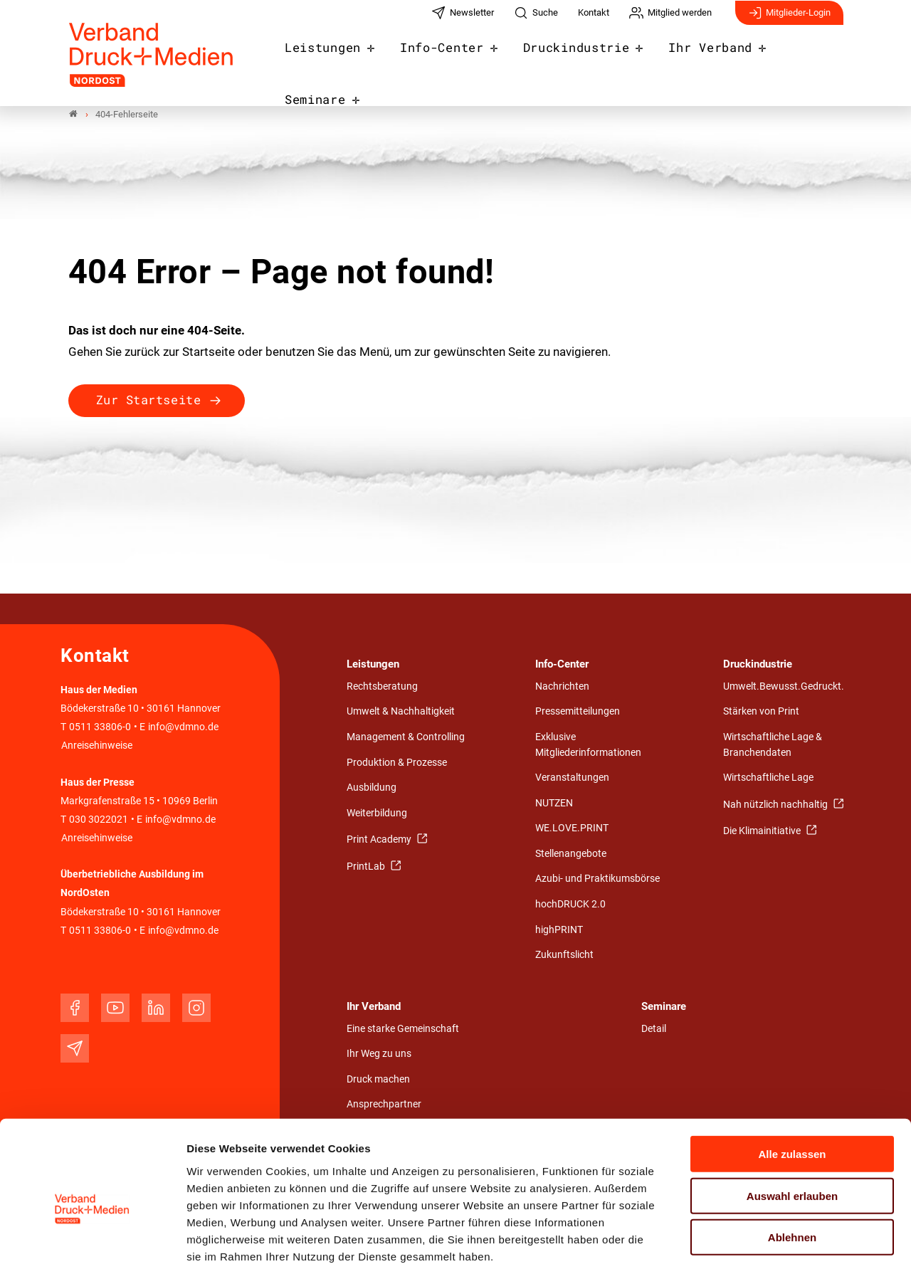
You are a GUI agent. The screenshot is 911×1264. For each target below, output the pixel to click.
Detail (653, 1029)
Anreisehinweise (96, 746)
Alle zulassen (792, 1076)
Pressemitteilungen (577, 712)
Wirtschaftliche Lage (768, 778)
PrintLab (367, 866)
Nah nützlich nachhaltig (776, 805)
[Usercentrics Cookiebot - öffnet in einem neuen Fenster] (92, 1236)
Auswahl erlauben (792, 1118)
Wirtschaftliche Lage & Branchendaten (772, 745)
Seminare (801, 58)
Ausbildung (371, 788)
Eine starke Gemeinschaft (403, 1029)
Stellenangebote (570, 854)
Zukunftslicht (564, 955)
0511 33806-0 (100, 728)
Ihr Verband (696, 58)
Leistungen (334, 58)
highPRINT (559, 930)
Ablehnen (792, 1160)
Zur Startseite (148, 400)
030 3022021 (97, 819)
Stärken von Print (761, 712)
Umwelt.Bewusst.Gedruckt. (783, 686)
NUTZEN (554, 803)
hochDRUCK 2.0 (570, 905)
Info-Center (446, 58)
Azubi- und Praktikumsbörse (597, 879)
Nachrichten (562, 686)
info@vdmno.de (183, 728)
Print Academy (380, 840)
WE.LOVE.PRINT (572, 829)
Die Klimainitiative (763, 832)
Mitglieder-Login (789, 20)
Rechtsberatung (382, 686)
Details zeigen (758, 1236)
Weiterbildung (377, 813)
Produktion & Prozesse (397, 763)
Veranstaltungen (572, 778)
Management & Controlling (406, 738)
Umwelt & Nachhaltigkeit (401, 712)
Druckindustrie (572, 58)
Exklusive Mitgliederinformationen (588, 745)
